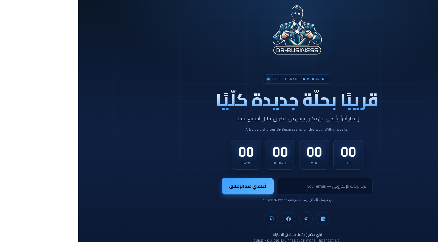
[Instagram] (193, 218)
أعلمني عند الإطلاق (169, 186)
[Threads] (227, 218)
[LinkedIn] (245, 218)
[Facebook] (210, 218)
